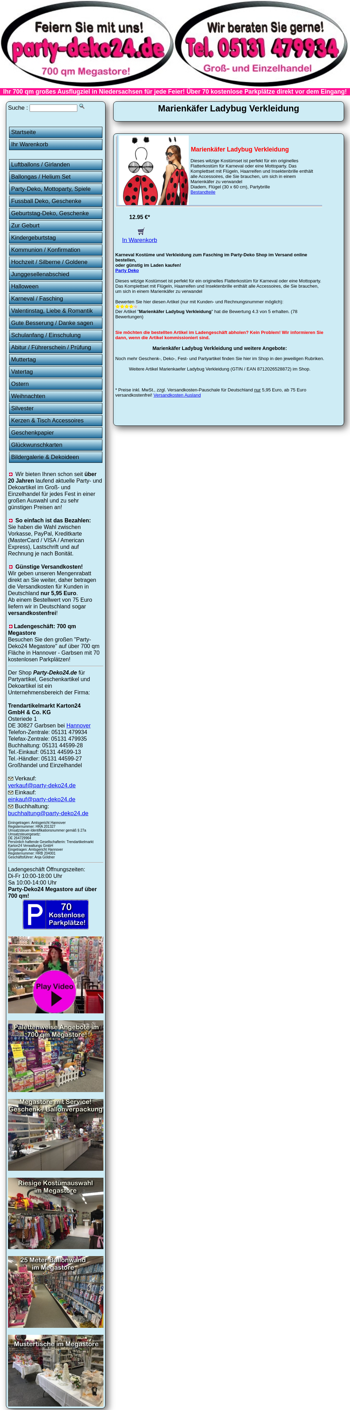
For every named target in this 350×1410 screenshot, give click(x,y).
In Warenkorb (139, 236)
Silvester (22, 408)
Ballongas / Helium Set (41, 176)
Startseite (23, 132)
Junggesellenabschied (40, 274)
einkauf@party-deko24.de (42, 799)
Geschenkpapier (32, 432)
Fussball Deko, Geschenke (46, 201)
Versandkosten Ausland (177, 395)
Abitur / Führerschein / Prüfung (51, 347)
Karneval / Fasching (37, 298)
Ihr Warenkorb (29, 144)
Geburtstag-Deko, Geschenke (50, 213)
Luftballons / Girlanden (40, 164)
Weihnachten (28, 396)
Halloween (25, 286)
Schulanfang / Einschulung (46, 335)
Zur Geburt (25, 225)
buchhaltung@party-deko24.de (48, 813)
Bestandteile (203, 192)
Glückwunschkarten (36, 445)
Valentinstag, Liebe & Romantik (52, 310)
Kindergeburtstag (33, 237)
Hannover (79, 725)
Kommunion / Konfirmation (45, 250)
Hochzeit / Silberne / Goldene (49, 262)
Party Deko (127, 270)
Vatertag (22, 371)
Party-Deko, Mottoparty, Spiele (51, 189)
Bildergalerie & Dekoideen (45, 457)
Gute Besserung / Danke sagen (52, 323)
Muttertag (23, 359)
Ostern (20, 384)
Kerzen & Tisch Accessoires (47, 420)
